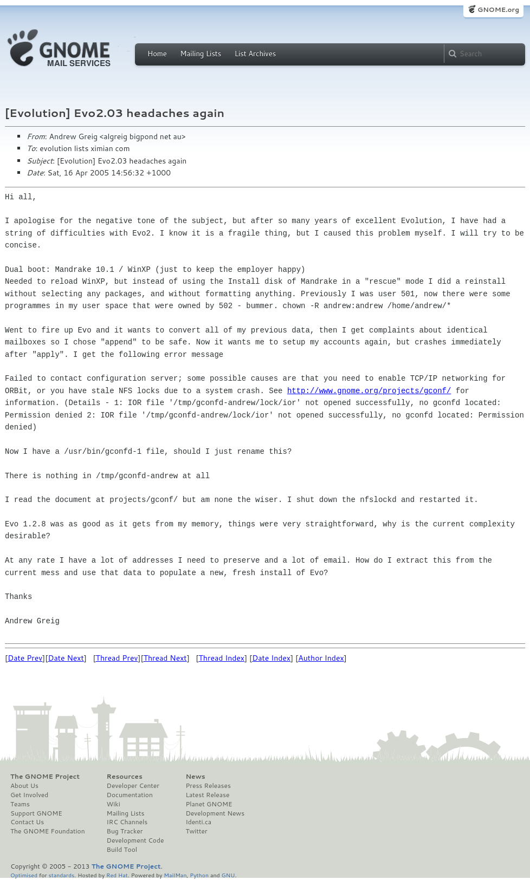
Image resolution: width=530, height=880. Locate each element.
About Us (24, 785)
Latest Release (207, 795)
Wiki (113, 804)
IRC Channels (127, 822)
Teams (20, 804)
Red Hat (117, 875)
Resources (125, 776)
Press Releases (207, 785)
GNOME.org (498, 9)
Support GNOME (36, 813)
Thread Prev (117, 658)
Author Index (321, 658)
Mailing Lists (200, 53)
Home (157, 53)
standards (61, 875)
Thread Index (222, 658)
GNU (228, 875)
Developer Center (133, 785)
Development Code (135, 840)
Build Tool (122, 849)
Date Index (271, 658)
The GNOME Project (45, 776)
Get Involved (29, 795)
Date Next (65, 658)
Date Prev (25, 658)
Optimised (23, 875)
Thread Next (165, 658)
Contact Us (27, 822)
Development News (214, 813)
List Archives (255, 53)
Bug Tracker (125, 831)
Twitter (196, 831)
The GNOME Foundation (47, 831)
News (195, 776)
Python (199, 875)
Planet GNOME (208, 804)
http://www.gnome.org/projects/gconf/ (369, 391)
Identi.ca (198, 822)
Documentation (130, 795)
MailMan (175, 875)
